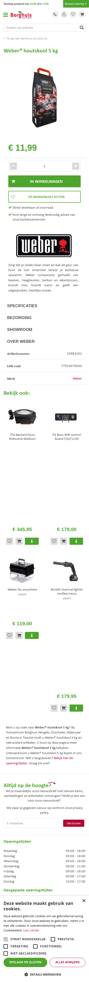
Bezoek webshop (76, 4)
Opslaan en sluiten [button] (25, 962)
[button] (44, 974)
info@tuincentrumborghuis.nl (25, 810)
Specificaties (22, 306)
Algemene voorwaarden (21, 848)
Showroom (19, 329)
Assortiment (12, 854)
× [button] (83, 901)
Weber (77, 378)
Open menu (5, 14)
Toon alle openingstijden (21, 763)
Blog (7, 873)
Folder (8, 861)
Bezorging (19, 317)
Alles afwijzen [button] (68, 962)
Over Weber (21, 341)
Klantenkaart (13, 867)
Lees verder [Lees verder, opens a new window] (31, 930)
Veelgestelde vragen (18, 842)
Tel (55, 14)
